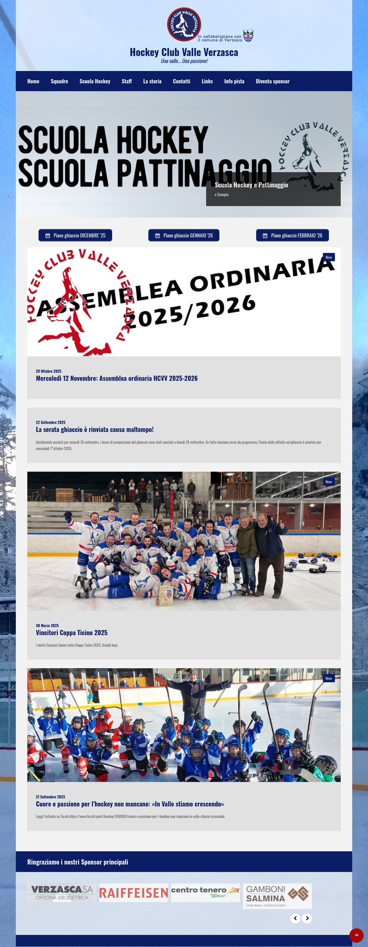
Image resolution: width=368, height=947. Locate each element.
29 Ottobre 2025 (48, 371)
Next (307, 919)
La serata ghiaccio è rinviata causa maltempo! (95, 429)
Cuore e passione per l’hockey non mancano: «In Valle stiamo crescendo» (130, 803)
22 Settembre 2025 (51, 422)
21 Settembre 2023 (50, 797)
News (329, 257)
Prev (295, 919)
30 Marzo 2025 (47, 626)
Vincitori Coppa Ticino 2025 (72, 632)
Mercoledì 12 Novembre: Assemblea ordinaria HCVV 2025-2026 (117, 378)
